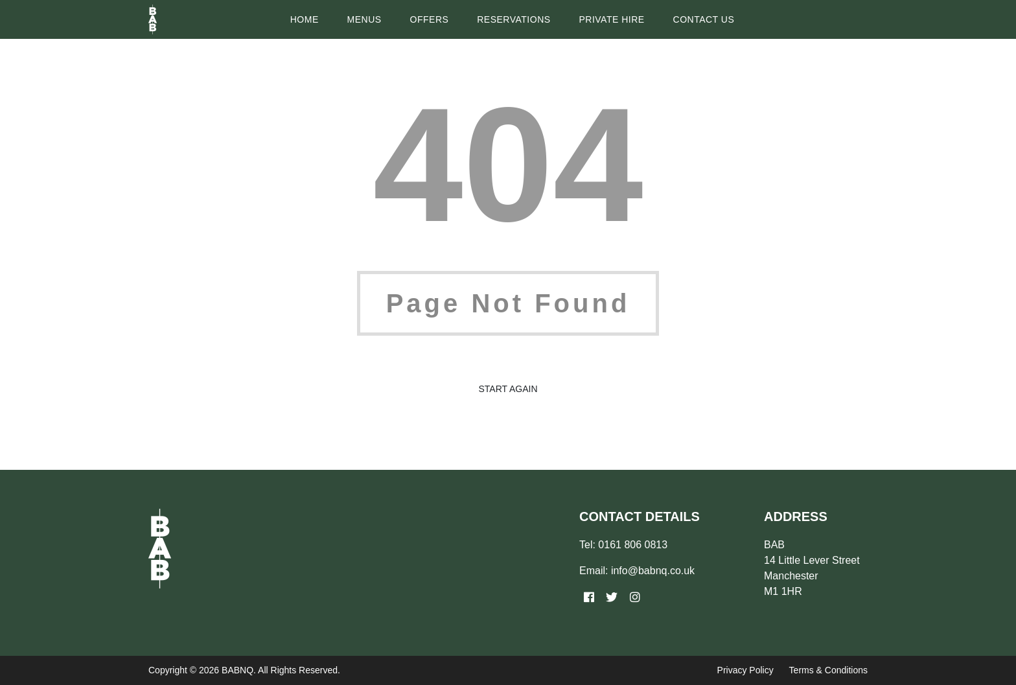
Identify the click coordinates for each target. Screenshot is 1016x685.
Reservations (513, 19)
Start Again (507, 389)
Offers (429, 19)
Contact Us (704, 19)
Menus (364, 19)
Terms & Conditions (828, 670)
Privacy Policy (745, 670)
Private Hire (611, 19)
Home (304, 19)
